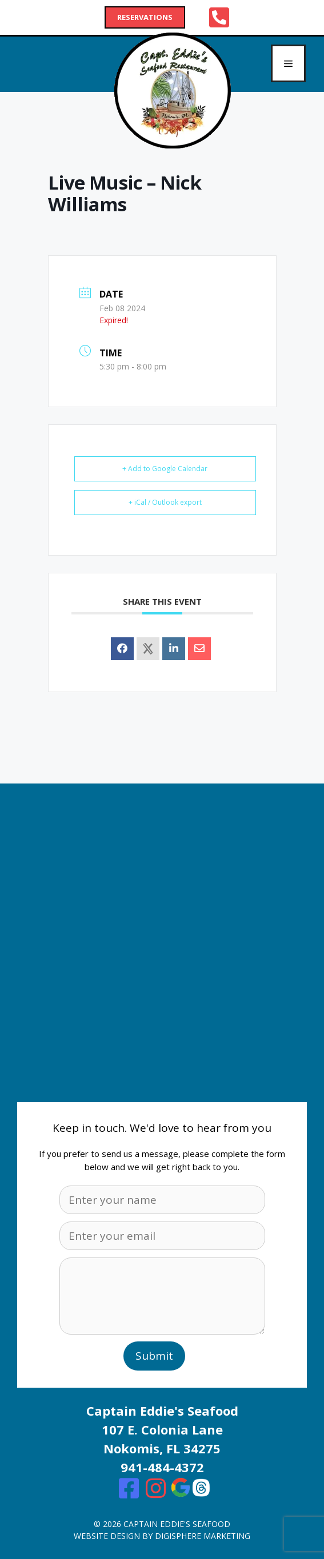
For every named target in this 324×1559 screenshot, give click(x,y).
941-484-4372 (162, 1467)
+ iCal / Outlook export (165, 502)
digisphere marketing (202, 1535)
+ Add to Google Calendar (164, 468)
